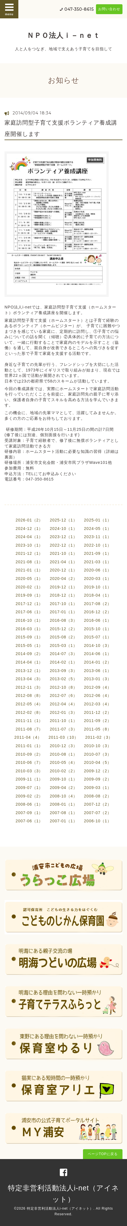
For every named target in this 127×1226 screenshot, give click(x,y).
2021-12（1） (29, 553)
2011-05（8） (97, 729)
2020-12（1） (63, 570)
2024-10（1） (63, 528)
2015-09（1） (29, 637)
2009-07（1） (29, 787)
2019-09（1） (29, 595)
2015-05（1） (29, 645)
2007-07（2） (97, 812)
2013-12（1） (29, 670)
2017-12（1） (29, 603)
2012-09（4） (97, 687)
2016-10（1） (29, 620)
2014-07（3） (63, 653)
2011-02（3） (99, 737)
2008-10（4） (63, 796)
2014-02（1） (63, 662)
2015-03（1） (63, 645)
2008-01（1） (63, 804)
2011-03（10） (63, 737)
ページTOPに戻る (102, 1154)
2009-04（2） (63, 787)
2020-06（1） (97, 570)
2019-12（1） (63, 587)
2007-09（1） (29, 812)
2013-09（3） (63, 670)
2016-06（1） (97, 620)
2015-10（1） (97, 629)
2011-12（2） (97, 712)
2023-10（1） (29, 545)
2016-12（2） (97, 612)
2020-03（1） (97, 578)
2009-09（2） (97, 779)
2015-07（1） (97, 637)
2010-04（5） (97, 762)
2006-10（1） (97, 821)
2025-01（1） (97, 520)
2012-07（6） (63, 695)
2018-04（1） (97, 595)
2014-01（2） (97, 662)
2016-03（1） (29, 629)
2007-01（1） (63, 821)
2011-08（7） (29, 729)
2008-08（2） (97, 796)
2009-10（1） (63, 779)
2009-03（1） (97, 787)
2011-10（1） (63, 720)
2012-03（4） (97, 704)
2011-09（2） (97, 720)
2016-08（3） (63, 620)
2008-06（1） (29, 804)
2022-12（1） (63, 545)
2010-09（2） (29, 754)
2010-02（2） (63, 771)
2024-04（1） (29, 536)
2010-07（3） (97, 754)
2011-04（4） (28, 737)
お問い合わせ (109, 9)
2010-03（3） (29, 771)
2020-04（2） (63, 578)
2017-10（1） (63, 603)
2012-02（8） (29, 712)
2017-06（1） (29, 612)
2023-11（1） (97, 536)
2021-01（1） (29, 570)
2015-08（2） (63, 637)
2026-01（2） (29, 520)
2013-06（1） (97, 670)
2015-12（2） (63, 629)
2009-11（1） (29, 779)
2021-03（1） (97, 562)
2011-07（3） (63, 729)
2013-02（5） (63, 679)
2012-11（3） (29, 687)
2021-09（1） (97, 553)
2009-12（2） (97, 771)
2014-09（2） (29, 653)
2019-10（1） (97, 587)
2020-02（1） (29, 587)
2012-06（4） (97, 695)
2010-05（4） (63, 762)
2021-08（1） (29, 562)
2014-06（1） (97, 653)
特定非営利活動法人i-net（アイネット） (60, 1208)
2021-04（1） (63, 562)
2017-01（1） (63, 612)
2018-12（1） (63, 595)
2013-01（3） (97, 679)
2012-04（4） (63, 704)
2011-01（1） (29, 746)
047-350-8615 (79, 9)
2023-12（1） (63, 536)
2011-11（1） (29, 720)
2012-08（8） (29, 695)
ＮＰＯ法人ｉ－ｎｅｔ (63, 35)
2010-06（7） (29, 762)
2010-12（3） (63, 746)
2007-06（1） (29, 821)
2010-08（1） (63, 754)
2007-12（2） (97, 804)
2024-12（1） (29, 528)
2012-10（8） (63, 687)
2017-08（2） (97, 603)
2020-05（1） (29, 578)
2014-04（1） (29, 662)
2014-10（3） (97, 645)
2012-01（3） (63, 712)
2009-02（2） (29, 796)
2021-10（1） (63, 553)
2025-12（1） (63, 520)
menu (9, 9)
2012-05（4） (29, 704)
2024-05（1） (97, 528)
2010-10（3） (97, 746)
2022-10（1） (97, 545)
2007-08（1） (63, 812)
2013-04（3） (29, 679)
